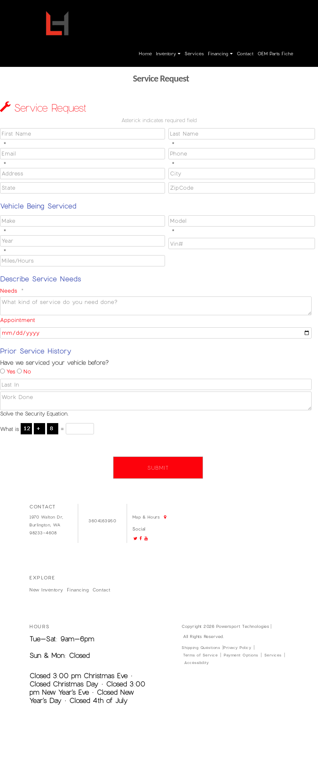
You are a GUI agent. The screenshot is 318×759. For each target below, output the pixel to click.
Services (194, 53)
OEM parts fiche (275, 53)
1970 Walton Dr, (46, 516)
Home (145, 53)
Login (253, 12)
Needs (8, 290)
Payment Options (241, 655)
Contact (245, 53)
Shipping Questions (201, 647)
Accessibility (196, 662)
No (27, 371)
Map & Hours (108, 23)
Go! (157, 10)
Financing (220, 53)
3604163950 (202, 12)
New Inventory (46, 589)
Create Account (283, 12)
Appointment (17, 320)
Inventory (168, 53)
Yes (10, 371)
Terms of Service (200, 655)
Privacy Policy (237, 647)
